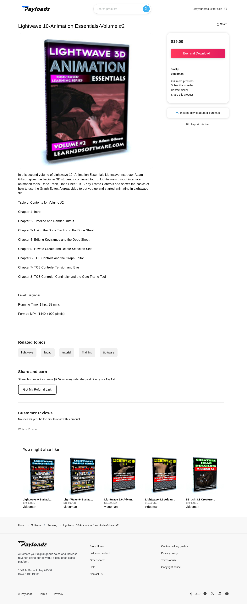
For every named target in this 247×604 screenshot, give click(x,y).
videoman (177, 73)
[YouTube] (227, 594)
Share (221, 24)
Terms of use (169, 560)
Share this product (182, 94)
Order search (98, 560)
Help (92, 567)
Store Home (97, 546)
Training (87, 352)
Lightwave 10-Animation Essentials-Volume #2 (91, 525)
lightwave (27, 352)
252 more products (182, 81)
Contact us (96, 574)
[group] (42, 482)
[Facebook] (205, 594)
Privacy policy (169, 553)
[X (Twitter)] (212, 593)
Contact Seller (179, 90)
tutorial (66, 352)
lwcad (48, 352)
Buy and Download (198, 53)
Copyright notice (171, 567)
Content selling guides (174, 546)
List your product (100, 553)
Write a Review (27, 429)
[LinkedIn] (219, 593)
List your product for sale (210, 9)
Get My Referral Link (37, 389)
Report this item (198, 124)
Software (108, 352)
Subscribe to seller (182, 85)
